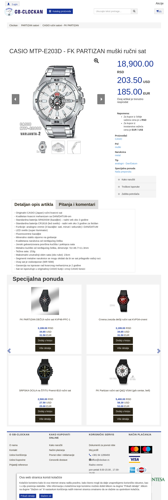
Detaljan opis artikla (33, 204)
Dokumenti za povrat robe (102, 445)
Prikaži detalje (28, 496)
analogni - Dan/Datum (126, 163)
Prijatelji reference (18, 465)
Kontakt (13, 450)
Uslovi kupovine (17, 460)
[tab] (135, 179)
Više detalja (45, 348)
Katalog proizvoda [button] (60, 11)
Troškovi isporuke (128, 186)
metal (118, 155)
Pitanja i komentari (77, 204)
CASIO (118, 139)
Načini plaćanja (57, 450)
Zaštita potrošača (128, 194)
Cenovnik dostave (58, 460)
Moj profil (93, 450)
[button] (12, 3)
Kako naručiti (126, 179)
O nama (13, 445)
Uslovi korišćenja (18, 455)
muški (118, 147)
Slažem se (46, 496)
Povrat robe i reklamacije (61, 455)
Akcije (160, 3)
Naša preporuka (123, 171)
